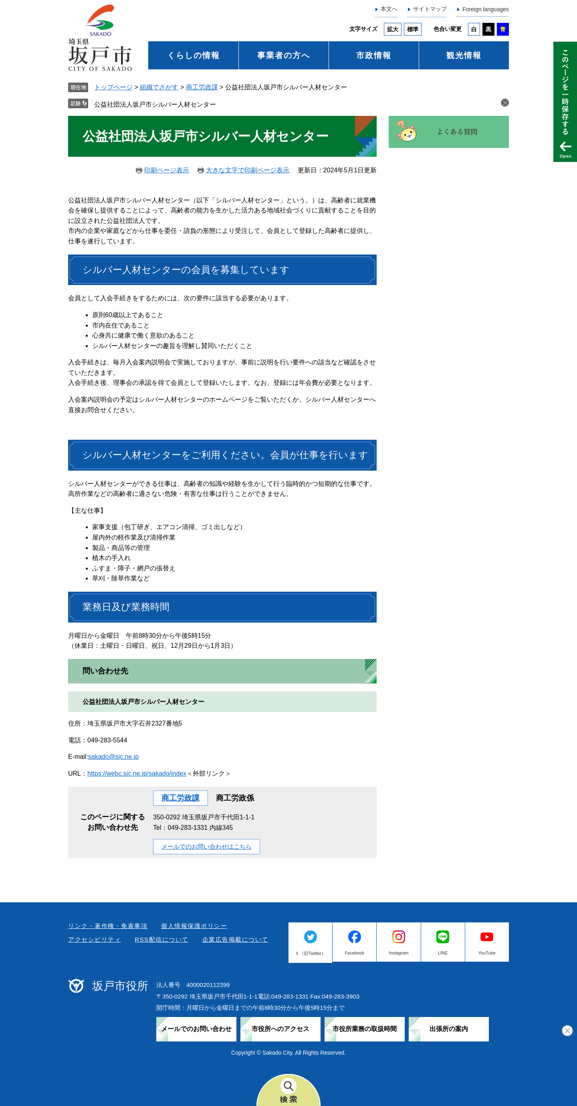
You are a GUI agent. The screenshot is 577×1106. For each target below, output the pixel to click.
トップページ (113, 87)
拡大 (392, 29)
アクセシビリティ (94, 939)
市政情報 (373, 55)
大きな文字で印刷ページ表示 (247, 170)
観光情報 (464, 55)
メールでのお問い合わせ (196, 1028)
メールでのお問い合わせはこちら (206, 846)
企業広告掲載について (235, 939)
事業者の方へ (283, 55)
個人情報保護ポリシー (194, 925)
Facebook (354, 952)
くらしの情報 (193, 55)
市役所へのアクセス (280, 1028)
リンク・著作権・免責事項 (107, 925)
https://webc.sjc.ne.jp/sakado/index (136, 773)
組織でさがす (159, 87)
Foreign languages (485, 9)
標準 (412, 29)
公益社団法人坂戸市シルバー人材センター (155, 104)
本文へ (389, 9)
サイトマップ (430, 9)
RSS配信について (161, 939)
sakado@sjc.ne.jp (113, 756)
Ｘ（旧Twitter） (310, 953)
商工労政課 (202, 87)
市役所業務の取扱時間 (365, 1028)
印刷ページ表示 (166, 170)
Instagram (399, 952)
